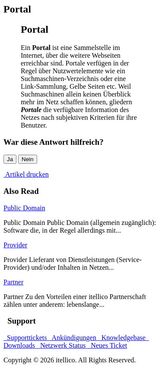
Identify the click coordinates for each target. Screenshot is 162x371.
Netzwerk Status (62, 345)
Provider (15, 245)
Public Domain (24, 208)
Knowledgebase (122, 337)
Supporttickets (25, 337)
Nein (27, 159)
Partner (13, 282)
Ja (10, 159)
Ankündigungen (73, 337)
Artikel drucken (26, 174)
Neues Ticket (107, 345)
